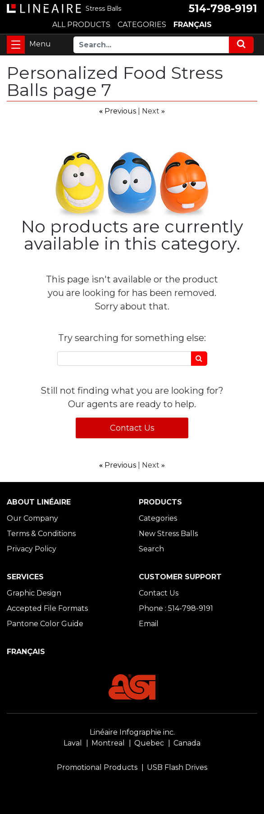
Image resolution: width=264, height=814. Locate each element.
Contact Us (132, 428)
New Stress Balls (168, 533)
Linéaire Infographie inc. (132, 732)
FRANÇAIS (192, 24)
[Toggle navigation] (16, 45)
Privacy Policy (31, 549)
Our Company (32, 518)
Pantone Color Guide (45, 623)
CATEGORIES (142, 24)
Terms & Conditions (41, 533)
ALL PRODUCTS (81, 24)
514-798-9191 (223, 8)
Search (151, 549)
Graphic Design (34, 593)
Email (149, 623)
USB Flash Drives (177, 767)
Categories (158, 518)
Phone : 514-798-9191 (176, 608)
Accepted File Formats (47, 608)
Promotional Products (97, 767)
